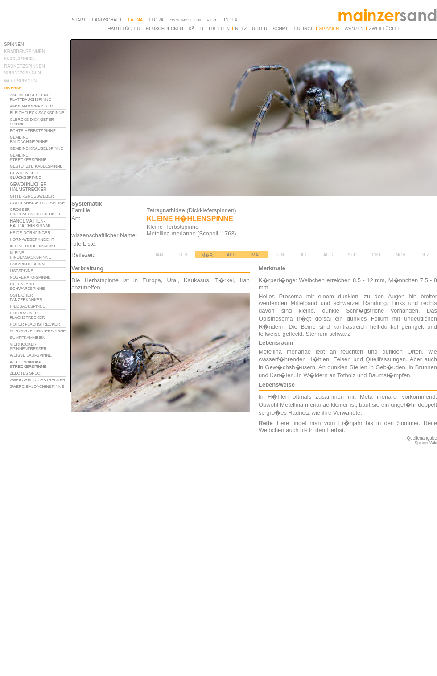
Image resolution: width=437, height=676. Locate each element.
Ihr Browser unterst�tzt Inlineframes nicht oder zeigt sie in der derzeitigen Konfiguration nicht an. (37, 338)
